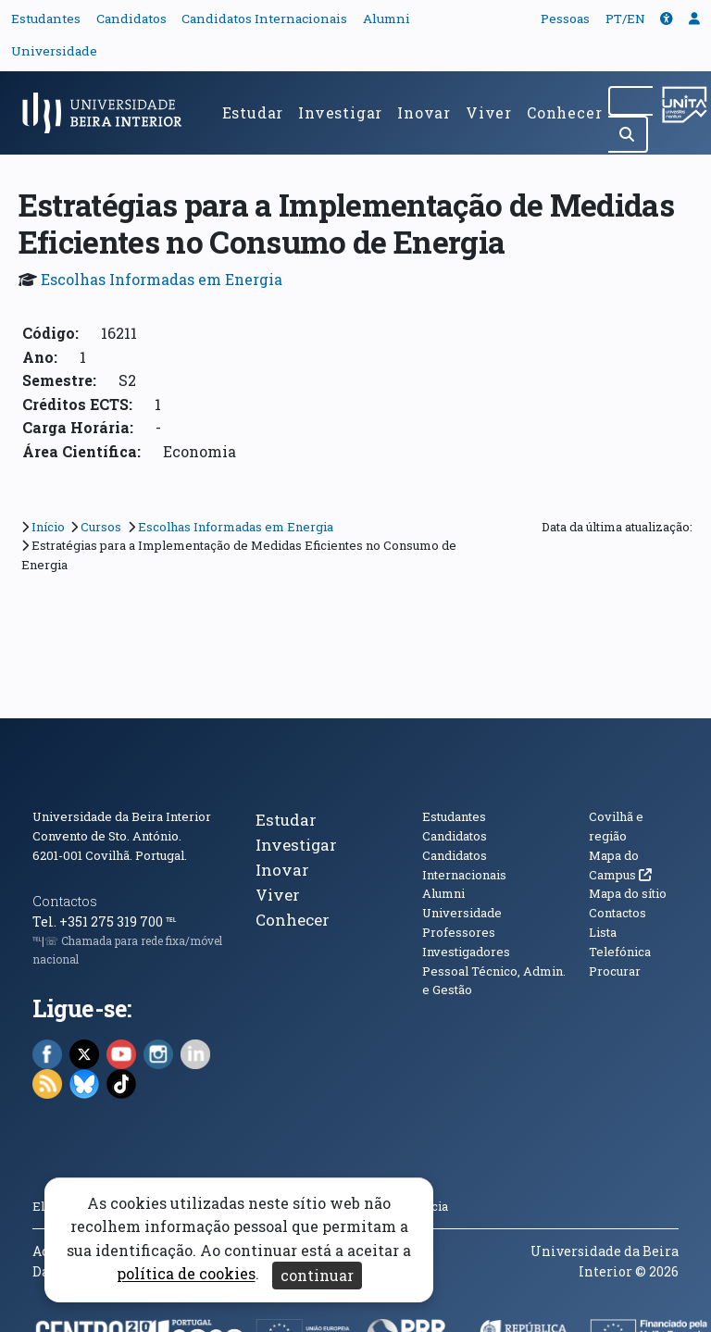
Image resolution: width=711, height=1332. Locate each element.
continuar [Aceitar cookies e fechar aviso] (317, 1275)
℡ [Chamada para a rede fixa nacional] (171, 921)
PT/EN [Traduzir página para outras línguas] (625, 18)
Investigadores (466, 951)
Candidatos (131, 18)
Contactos (64, 901)
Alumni (386, 18)
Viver (489, 112)
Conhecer (564, 112)
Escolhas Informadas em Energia (161, 279)
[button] (666, 18)
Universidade (54, 51)
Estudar (253, 112)
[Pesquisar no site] (630, 101)
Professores (458, 932)
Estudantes (46, 18)
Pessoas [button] (565, 18)
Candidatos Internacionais (264, 18)
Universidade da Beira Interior (121, 816)
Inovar (424, 112)
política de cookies (186, 1274)
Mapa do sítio (628, 893)
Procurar (615, 971)
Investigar (340, 112)
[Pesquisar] (628, 134)
